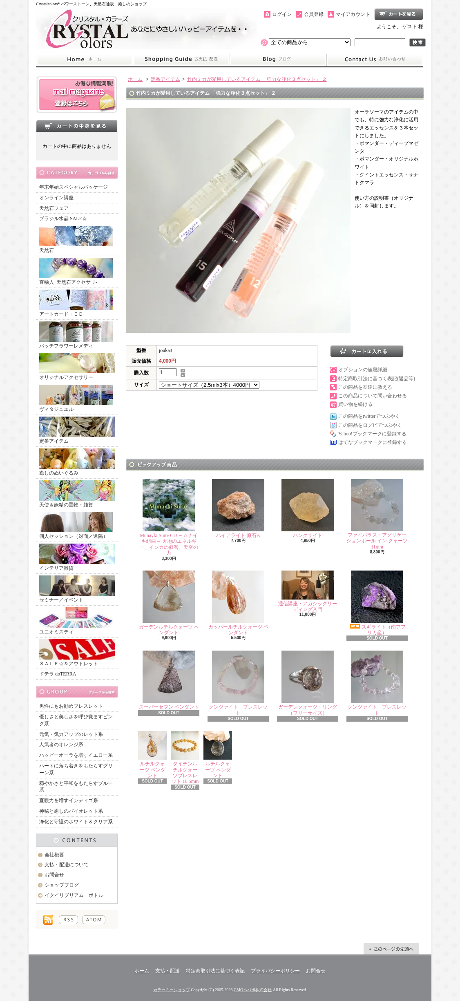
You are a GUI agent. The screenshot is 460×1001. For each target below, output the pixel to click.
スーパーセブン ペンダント (169, 680)
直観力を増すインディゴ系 (68, 800)
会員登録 (314, 14)
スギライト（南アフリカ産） (377, 603)
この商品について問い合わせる (372, 396)
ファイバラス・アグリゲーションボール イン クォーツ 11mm (377, 514)
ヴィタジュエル (76, 398)
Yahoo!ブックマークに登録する (372, 434)
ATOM (93, 919)
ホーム (84, 59)
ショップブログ (278, 59)
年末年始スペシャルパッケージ (73, 187)
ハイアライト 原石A (238, 508)
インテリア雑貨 (77, 557)
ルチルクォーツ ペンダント (152, 754)
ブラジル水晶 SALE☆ (63, 218)
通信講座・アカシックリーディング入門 (307, 591)
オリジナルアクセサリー (77, 366)
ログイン (282, 14)
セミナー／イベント (77, 589)
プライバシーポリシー (275, 971)
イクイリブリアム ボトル (74, 895)
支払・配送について (181, 59)
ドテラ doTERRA (57, 674)
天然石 (76, 239)
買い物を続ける (355, 404)
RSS (68, 919)
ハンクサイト (307, 508)
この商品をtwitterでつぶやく (369, 416)
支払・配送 (167, 971)
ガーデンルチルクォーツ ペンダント (169, 603)
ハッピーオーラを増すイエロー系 (76, 755)
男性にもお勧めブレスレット (71, 706)
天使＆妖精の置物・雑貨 (77, 494)
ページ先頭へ (391, 948)
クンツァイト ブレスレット (238, 683)
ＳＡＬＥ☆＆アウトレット (77, 653)
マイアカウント (353, 14)
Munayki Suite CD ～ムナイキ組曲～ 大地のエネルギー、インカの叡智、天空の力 (168, 517)
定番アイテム (77, 430)
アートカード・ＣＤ (76, 303)
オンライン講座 (56, 198)
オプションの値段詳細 (362, 369)
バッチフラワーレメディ (76, 335)
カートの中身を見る (77, 126)
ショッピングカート (398, 14)
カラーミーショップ (171, 990)
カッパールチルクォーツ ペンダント (238, 603)
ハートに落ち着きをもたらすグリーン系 (76, 769)
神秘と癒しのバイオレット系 (71, 811)
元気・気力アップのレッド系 (71, 734)
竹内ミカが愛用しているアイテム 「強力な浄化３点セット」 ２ (257, 79)
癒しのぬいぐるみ (77, 462)
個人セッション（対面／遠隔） (76, 525)
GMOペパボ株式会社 (253, 990)
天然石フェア (54, 208)
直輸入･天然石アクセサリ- (76, 271)
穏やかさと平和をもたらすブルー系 (76, 786)
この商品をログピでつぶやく (370, 425)
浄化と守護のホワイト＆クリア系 (76, 822)
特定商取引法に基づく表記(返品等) (376, 378)
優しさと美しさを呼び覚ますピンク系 (76, 720)
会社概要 (54, 855)
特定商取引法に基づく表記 (215, 971)
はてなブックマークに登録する (372, 442)
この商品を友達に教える (365, 387)
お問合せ (375, 59)
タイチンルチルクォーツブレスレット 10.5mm (185, 757)
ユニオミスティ (76, 621)
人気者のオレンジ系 (61, 744)
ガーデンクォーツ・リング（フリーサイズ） (307, 683)
